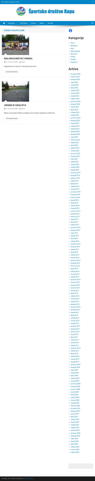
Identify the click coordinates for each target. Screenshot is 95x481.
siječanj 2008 (75, 406)
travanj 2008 (75, 400)
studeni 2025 (75, 77)
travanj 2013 (75, 299)
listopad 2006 (75, 436)
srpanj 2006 (75, 441)
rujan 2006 (74, 438)
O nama (33, 23)
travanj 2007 (75, 422)
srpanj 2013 (75, 290)
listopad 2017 (75, 214)
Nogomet (74, 54)
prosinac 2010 (75, 348)
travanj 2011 (75, 342)
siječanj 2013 (75, 304)
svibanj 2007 (75, 419)
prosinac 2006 (75, 433)
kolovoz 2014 (75, 266)
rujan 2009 (74, 370)
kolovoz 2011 (75, 332)
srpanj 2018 (75, 200)
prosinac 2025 (75, 74)
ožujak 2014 (75, 277)
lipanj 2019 (74, 184)
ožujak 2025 (75, 96)
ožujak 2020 (75, 170)
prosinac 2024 (75, 101)
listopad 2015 (75, 247)
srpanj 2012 (75, 312)
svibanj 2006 (75, 447)
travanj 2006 (75, 449)
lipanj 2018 (74, 203)
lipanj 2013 (74, 293)
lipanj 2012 (74, 315)
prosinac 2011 (75, 326)
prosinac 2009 (75, 364)
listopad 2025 (75, 79)
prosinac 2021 (75, 153)
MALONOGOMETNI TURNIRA (18, 58)
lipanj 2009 (74, 375)
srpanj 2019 (75, 181)
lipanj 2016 (74, 238)
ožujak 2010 (75, 362)
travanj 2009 (75, 381)
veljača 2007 (75, 427)
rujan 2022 (74, 137)
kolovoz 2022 (75, 140)
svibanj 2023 (75, 126)
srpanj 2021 (75, 162)
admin (23, 62)
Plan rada (23, 23)
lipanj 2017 (74, 222)
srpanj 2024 (75, 107)
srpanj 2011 (75, 334)
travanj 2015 (75, 258)
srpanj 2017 (75, 219)
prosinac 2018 (75, 192)
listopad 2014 (75, 263)
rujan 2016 (74, 233)
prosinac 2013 (75, 279)
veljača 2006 (75, 452)
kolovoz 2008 (75, 389)
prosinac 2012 (75, 307)
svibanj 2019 (75, 186)
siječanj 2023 (75, 131)
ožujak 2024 (75, 115)
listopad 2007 (75, 411)
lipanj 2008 (74, 395)
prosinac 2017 (75, 211)
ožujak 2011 (75, 345)
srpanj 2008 (75, 392)
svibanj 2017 (75, 225)
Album (42, 23)
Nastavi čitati (11, 72)
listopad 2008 (75, 386)
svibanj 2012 (75, 318)
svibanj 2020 (75, 167)
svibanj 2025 (75, 90)
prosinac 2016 (75, 227)
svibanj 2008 (75, 397)
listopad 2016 (75, 230)
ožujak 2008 (75, 403)
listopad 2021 (75, 156)
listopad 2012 (75, 310)
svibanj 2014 (75, 271)
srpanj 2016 (75, 236)
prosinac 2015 (75, 244)
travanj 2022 (75, 151)
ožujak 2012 (75, 323)
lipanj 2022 (74, 145)
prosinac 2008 (75, 384)
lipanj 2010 (74, 353)
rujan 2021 (74, 159)
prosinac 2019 (75, 173)
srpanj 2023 (75, 123)
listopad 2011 (75, 329)
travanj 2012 (75, 321)
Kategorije (11, 23)
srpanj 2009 (75, 373)
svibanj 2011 (75, 340)
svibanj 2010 (75, 356)
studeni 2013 (75, 282)
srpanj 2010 (75, 351)
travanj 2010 (75, 359)
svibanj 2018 (75, 205)
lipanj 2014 (74, 268)
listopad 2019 (75, 175)
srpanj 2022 (75, 142)
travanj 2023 (75, 129)
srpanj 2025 (75, 85)
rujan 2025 (74, 82)
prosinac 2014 (75, 260)
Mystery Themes (28, 478)
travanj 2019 (75, 189)
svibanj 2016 (75, 241)
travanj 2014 (75, 274)
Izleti (72, 48)
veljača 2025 (75, 99)
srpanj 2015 (75, 249)
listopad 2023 (75, 120)
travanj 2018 (75, 208)
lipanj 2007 (74, 417)
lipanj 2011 (74, 337)
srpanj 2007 (75, 414)
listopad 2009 (75, 367)
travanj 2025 (75, 93)
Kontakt (50, 23)
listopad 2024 (75, 104)
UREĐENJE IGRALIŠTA (15, 105)
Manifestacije (75, 51)
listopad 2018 (75, 194)
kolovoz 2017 (75, 216)
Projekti (73, 59)
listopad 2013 (75, 285)
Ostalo (73, 57)
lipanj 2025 (74, 88)
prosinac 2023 (75, 118)
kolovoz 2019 (75, 178)
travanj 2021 (75, 164)
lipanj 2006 (74, 444)
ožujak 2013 (75, 301)
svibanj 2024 (75, 112)
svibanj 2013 (75, 296)
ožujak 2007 (75, 425)
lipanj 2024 (74, 110)
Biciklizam (74, 46)
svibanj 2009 (75, 378)
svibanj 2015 (75, 255)
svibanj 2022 (75, 148)
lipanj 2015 (74, 252)
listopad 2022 (75, 134)
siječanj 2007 (75, 430)
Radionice (74, 62)
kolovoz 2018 (75, 197)
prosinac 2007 (75, 408)
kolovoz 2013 (75, 288)
